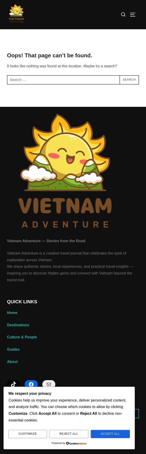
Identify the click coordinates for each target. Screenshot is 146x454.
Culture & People (22, 337)
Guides (13, 349)
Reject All (69, 433)
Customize (27, 433)
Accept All (110, 433)
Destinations (18, 325)
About (12, 362)
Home (12, 313)
